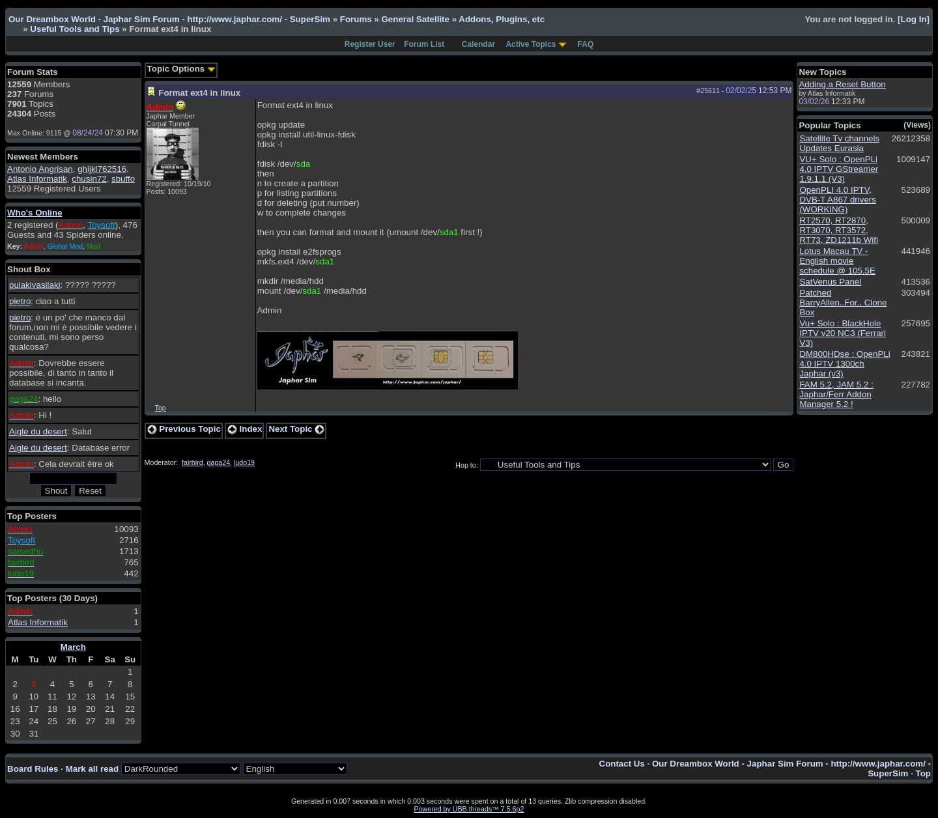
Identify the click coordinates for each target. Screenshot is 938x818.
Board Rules (33, 769)
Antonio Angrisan (40, 169)
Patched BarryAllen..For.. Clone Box (843, 302)
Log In (914, 19)
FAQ (586, 44)
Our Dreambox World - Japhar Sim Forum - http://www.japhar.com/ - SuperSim (169, 19)
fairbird (192, 462)
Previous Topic (184, 429)
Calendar (478, 44)
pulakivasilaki (35, 285)
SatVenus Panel (830, 282)
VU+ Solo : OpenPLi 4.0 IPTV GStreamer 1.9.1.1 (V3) (838, 169)
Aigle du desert (38, 431)
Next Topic (296, 429)
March (73, 647)
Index (245, 429)
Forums (356, 19)
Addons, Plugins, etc (502, 19)
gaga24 (219, 462)
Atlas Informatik (37, 179)
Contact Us (622, 764)
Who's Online (35, 213)
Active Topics (530, 44)
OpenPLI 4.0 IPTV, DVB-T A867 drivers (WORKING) (837, 199)
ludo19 (244, 462)
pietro (20, 301)
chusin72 (89, 179)
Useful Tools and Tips (74, 29)
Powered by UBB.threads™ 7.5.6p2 (469, 809)
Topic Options (181, 69)
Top (160, 408)
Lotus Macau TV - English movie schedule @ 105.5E (837, 260)
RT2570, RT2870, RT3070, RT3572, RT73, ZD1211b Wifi (838, 230)
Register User (370, 44)
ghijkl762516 (102, 169)
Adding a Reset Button (842, 84)
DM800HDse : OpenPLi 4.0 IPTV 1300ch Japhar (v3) (844, 363)
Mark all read (92, 769)
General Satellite (415, 19)
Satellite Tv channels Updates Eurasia (839, 143)
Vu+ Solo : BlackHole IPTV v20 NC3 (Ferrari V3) (842, 333)
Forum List (424, 44)
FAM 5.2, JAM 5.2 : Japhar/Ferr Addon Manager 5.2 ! (836, 394)
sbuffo (123, 179)
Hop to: (466, 465)
